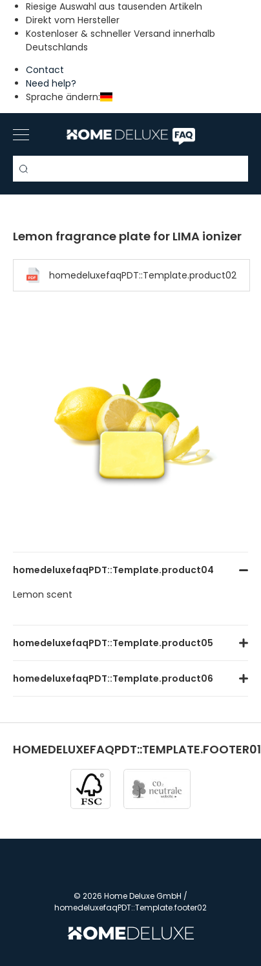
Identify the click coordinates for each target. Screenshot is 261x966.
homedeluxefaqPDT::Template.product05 (113, 642)
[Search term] (130, 169)
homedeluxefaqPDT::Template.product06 (113, 678)
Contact (45, 69)
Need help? (51, 83)
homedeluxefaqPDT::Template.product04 (113, 569)
